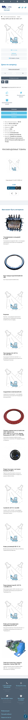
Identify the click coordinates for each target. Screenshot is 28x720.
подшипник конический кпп (12, 392)
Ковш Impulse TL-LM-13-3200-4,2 (14, 180)
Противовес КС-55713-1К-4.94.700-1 (10, 353)
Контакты (14, 116)
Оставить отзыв (14, 58)
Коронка (6, 314)
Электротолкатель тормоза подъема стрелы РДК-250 (12, 663)
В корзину (11, 188)
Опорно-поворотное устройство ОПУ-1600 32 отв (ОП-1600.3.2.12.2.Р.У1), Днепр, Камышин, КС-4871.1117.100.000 (13, 433)
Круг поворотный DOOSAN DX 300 (13, 276)
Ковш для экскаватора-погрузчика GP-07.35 (11, 624)
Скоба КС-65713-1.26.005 (11, 508)
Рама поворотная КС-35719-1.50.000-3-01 (12, 585)
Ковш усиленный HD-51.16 (11, 546)
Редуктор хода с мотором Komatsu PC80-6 (11, 469)
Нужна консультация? (14, 69)
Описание (14, 109)
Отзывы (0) (14, 113)
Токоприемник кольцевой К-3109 (11, 237)
